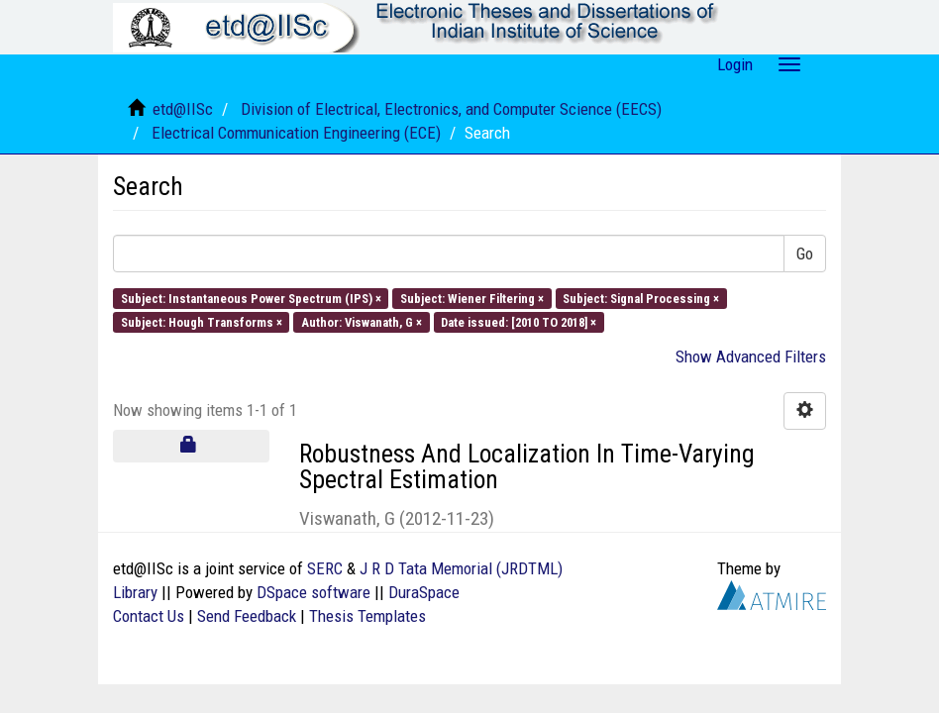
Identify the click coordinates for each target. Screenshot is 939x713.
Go (804, 253)
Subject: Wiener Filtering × (472, 297)
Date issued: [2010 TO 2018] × (518, 322)
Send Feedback (246, 616)
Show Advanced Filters (751, 356)
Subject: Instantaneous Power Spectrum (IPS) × (251, 297)
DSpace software (313, 592)
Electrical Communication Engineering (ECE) (296, 133)
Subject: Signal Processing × (641, 297)
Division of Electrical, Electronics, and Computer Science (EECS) (451, 109)
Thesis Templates (367, 616)
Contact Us (148, 616)
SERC (325, 568)
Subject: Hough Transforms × (201, 322)
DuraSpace (424, 592)
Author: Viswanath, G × (361, 322)
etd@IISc (183, 109)
